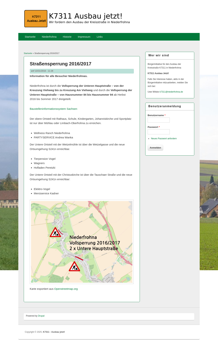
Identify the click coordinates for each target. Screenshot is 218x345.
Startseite (30, 36)
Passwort (154, 127)
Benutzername (156, 115)
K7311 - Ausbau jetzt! (54, 332)
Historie (67, 36)
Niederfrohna (49, 36)
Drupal (41, 316)
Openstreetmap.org (66, 288)
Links (100, 36)
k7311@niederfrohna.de (171, 92)
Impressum (84, 36)
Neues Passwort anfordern (164, 138)
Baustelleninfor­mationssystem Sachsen (53, 108)
